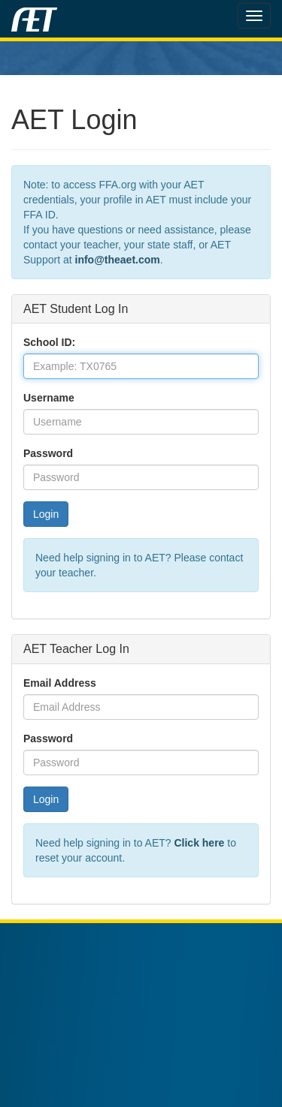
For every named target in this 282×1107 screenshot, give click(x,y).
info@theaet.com (117, 260)
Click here (199, 843)
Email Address (59, 683)
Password (48, 453)
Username (48, 398)
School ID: (49, 342)
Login (46, 514)
